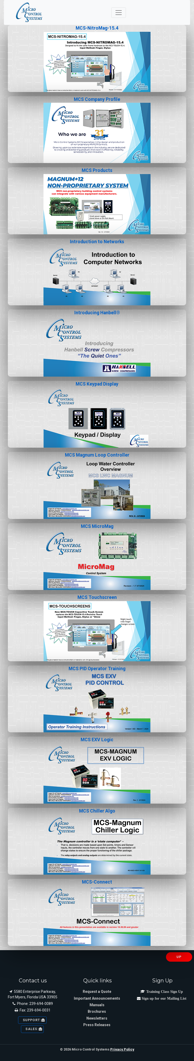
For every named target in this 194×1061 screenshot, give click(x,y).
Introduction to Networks (97, 272)
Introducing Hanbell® (97, 343)
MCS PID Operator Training (97, 699)
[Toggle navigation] (118, 12)
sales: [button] (32, 1029)
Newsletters (96, 1018)
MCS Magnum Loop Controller (97, 485)
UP (178, 957)
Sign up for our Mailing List (163, 998)
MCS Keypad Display (97, 414)
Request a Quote (97, 991)
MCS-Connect (97, 912)
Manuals (97, 1005)
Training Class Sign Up (164, 991)
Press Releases (96, 1025)
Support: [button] (32, 1020)
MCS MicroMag (97, 557)
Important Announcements (97, 998)
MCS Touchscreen (97, 628)
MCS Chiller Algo (97, 841)
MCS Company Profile (97, 130)
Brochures (97, 1011)
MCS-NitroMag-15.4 (97, 58)
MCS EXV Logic (97, 770)
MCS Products (97, 201)
